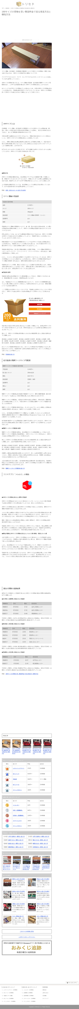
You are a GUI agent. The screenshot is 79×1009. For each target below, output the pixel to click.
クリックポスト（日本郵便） (10, 1001)
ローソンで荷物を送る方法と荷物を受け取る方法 (46, 866)
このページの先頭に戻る (27, 931)
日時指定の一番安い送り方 (40, 847)
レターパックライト (18, 768)
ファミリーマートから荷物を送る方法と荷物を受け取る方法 (27, 866)
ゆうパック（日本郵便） (9, 992)
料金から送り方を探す (43, 879)
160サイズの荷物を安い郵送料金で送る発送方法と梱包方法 (16, 750)
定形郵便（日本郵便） (28, 992)
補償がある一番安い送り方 (40, 843)
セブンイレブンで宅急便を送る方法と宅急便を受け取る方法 (36, 866)
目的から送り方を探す (43, 903)
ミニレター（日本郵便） (29, 989)
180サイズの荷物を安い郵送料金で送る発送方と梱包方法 (22, 674)
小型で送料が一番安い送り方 (16, 836)
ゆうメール (16, 784)
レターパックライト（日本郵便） (11, 989)
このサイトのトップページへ (27, 937)
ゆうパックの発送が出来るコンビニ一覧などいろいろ (17, 866)
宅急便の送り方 (10, 354)
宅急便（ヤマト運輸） (8, 995)
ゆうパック (16, 773)
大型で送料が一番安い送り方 (41, 836)
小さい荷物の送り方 (18, 916)
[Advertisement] (27, 27)
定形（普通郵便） (18, 810)
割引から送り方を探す (43, 891)
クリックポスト (17, 790)
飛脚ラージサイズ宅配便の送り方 (15, 468)
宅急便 (15, 779)
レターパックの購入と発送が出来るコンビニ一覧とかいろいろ (7, 866)
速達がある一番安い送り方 (15, 843)
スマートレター (17, 820)
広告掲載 (44, 995)
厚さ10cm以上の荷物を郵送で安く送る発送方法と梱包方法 (47, 750)
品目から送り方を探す (18, 891)
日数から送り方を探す (18, 903)
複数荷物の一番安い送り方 (15, 847)
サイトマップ (45, 998)
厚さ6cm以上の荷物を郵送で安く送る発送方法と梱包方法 (37, 750)
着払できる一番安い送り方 (40, 840)
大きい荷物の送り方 (42, 916)
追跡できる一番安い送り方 (15, 840)
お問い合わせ (45, 992)
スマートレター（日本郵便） (30, 998)
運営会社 (44, 989)
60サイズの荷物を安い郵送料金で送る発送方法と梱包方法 (6, 750)
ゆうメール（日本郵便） (9, 998)
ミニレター (16, 805)
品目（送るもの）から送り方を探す (16, 190)
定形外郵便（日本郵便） (29, 995)
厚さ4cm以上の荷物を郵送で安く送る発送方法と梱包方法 (26, 750)
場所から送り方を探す (18, 879)
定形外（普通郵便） (18, 815)
